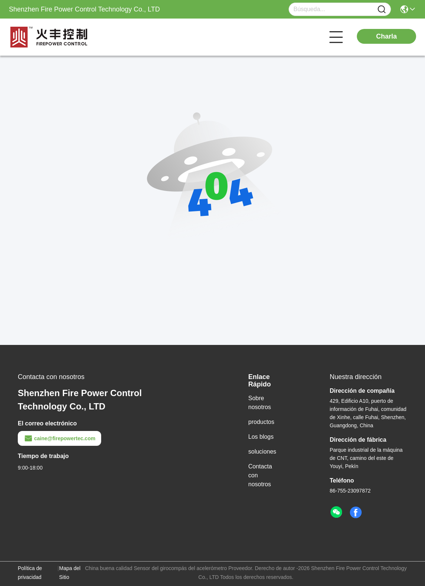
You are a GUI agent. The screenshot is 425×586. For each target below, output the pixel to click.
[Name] (381, 9)
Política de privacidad (30, 572)
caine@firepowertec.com (59, 438)
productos (261, 422)
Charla (386, 36)
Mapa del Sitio (70, 572)
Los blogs (261, 437)
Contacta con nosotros (260, 475)
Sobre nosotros (259, 402)
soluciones (262, 451)
